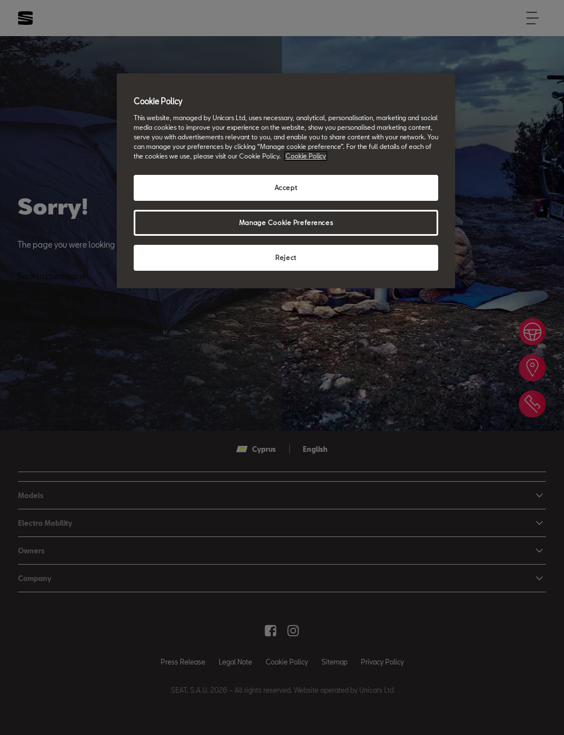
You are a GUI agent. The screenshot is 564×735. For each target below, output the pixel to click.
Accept (286, 187)
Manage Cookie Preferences (286, 222)
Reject (285, 257)
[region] (286, 180)
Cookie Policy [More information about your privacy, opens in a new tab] (305, 156)
